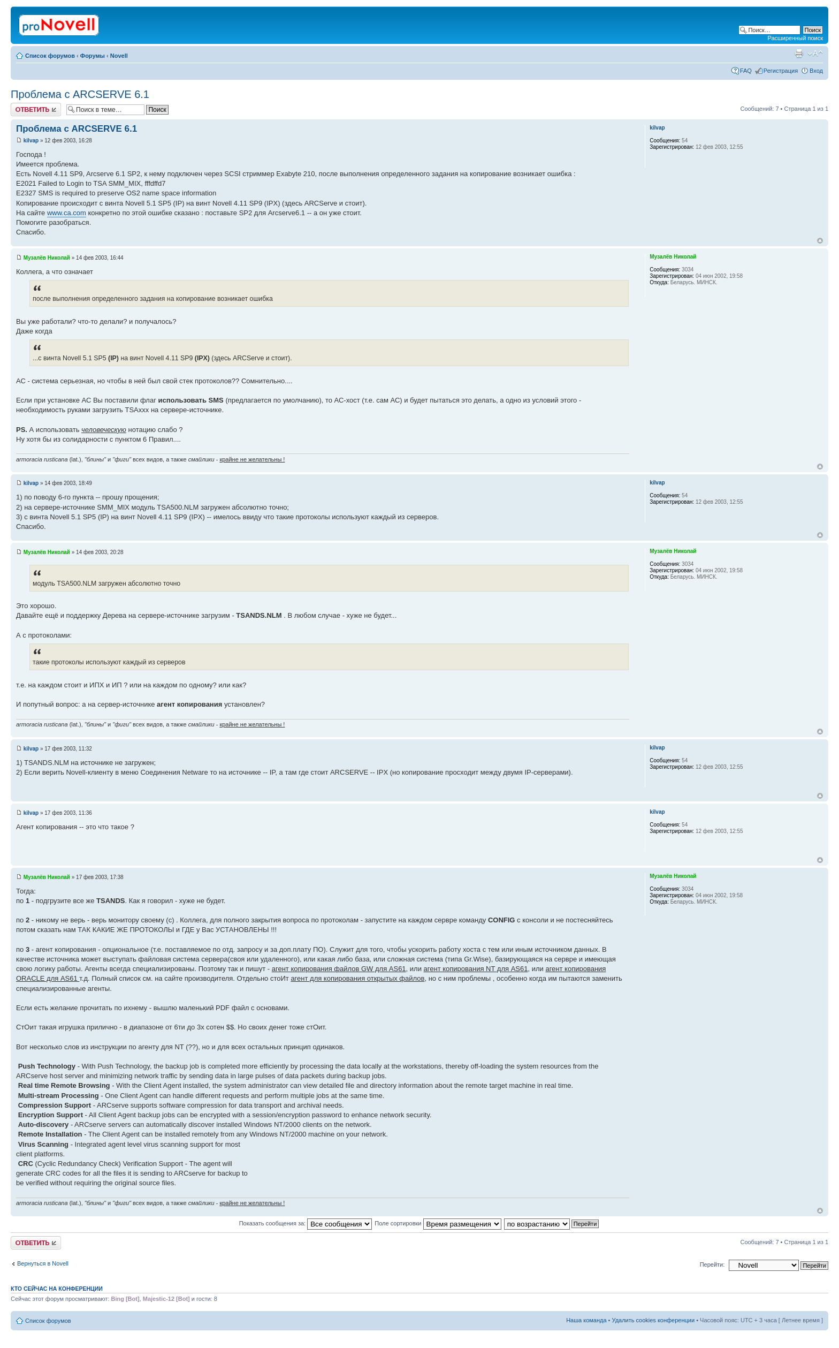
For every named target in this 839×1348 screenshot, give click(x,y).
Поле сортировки (438, 1223)
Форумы (92, 55)
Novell (119, 55)
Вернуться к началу (820, 241)
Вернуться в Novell (42, 1263)
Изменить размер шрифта (815, 53)
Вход (816, 70)
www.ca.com (66, 213)
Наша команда (586, 1320)
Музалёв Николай (47, 258)
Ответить (36, 109)
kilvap (31, 140)
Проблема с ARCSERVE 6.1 (80, 94)
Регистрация (781, 70)
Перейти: (712, 1264)
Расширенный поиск (795, 38)
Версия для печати (799, 53)
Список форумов (50, 55)
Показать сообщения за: (305, 1223)
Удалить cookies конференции (653, 1320)
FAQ (746, 70)
